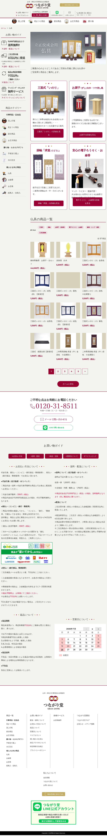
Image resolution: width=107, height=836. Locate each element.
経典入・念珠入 (14, 193)
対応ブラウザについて (38, 744)
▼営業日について (72, 457)
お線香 (10, 180)
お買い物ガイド (23, 12)
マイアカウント (23, 15)
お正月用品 (74, 21)
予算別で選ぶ (13, 153)
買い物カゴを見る (36, 740)
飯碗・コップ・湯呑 (93, 227)
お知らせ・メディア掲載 (85, 725)
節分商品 (57, 21)
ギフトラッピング (90, 457)
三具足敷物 (42, 233)
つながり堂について (50, 782)
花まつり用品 (39, 21)
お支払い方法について (38, 725)
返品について (8, 82)
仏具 (9, 173)
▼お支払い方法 (17, 457)
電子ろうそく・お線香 (75, 227)
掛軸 (49, 227)
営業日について (35, 732)
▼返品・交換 (53, 457)
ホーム (3, 28)
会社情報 (46, 779)
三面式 (41, 227)
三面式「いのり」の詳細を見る (48, 133)
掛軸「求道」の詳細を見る (49, 203)
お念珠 (10, 186)
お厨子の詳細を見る (88, 135)
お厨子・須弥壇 (59, 227)
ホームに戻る (68, 384)
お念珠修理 (57, 721)
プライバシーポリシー (38, 751)
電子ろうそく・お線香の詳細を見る (87, 201)
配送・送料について (37, 721)
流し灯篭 (21, 21)
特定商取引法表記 (36, 747)
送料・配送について (11, 49)
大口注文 (11, 160)
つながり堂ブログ (83, 721)
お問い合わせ (48, 786)
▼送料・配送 (35, 457)
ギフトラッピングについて (14, 98)
